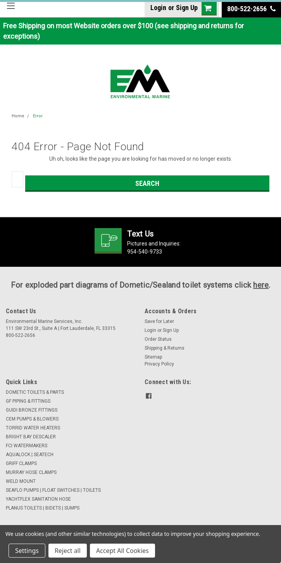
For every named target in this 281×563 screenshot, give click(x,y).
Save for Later (159, 321)
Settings (27, 550)
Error (38, 115)
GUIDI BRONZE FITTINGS (31, 410)
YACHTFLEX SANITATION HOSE (38, 499)
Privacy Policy (159, 364)
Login (158, 7)
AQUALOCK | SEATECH (29, 454)
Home (18, 115)
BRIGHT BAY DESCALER (31, 436)
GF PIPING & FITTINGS (28, 401)
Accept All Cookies (122, 550)
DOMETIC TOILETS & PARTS (35, 392)
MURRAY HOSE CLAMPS (31, 472)
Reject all (68, 550)
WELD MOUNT (21, 481)
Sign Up (187, 7)
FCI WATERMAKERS (26, 445)
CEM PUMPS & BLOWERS (32, 419)
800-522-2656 (251, 9)
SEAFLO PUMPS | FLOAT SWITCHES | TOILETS (53, 490)
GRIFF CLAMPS (21, 463)
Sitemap (153, 357)
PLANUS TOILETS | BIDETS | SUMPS (42, 508)
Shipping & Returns (164, 348)
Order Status (158, 339)
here (261, 285)
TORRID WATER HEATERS (33, 428)
